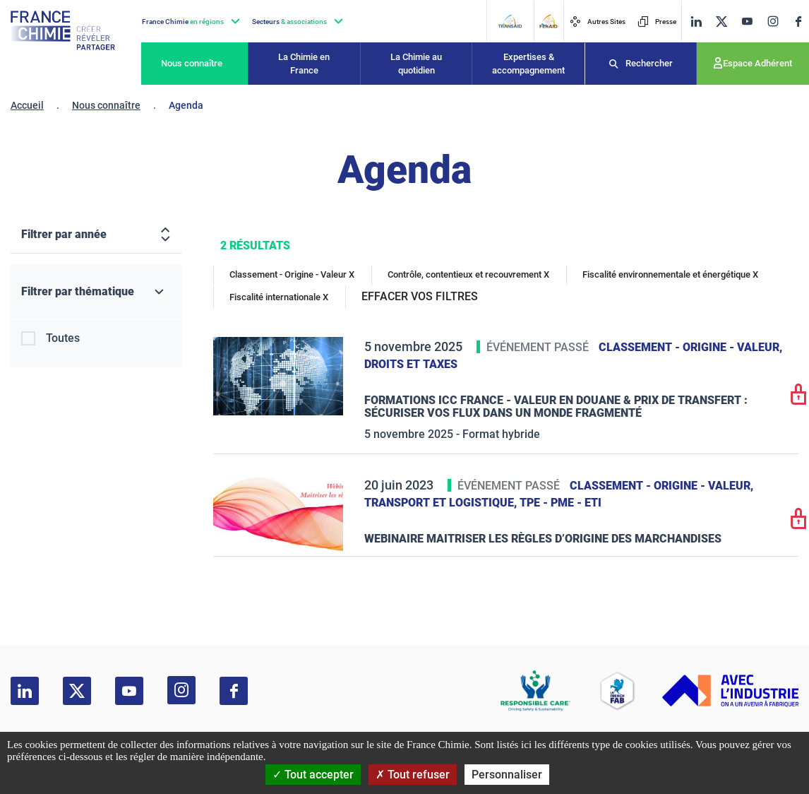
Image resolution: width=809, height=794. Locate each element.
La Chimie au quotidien (416, 64)
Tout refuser (413, 774)
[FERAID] (548, 21)
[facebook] (798, 21)
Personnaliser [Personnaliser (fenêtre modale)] (507, 774)
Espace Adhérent (757, 63)
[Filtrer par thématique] (96, 292)
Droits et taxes (410, 364)
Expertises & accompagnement (528, 64)
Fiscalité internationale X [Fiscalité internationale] (278, 297)
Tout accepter (313, 774)
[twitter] (721, 21)
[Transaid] (509, 21)
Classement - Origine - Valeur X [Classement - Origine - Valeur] (291, 274)
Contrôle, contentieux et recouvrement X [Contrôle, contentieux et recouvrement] (468, 274)
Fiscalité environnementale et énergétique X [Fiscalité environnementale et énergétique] (670, 274)
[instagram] (772, 21)
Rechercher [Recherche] (649, 63)
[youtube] (746, 21)
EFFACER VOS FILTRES (419, 296)
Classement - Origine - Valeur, (690, 347)
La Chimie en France (304, 64)
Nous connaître (191, 63)
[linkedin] (696, 21)
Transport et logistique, (442, 502)
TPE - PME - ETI (560, 502)
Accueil (27, 105)
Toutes (63, 338)
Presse (656, 21)
